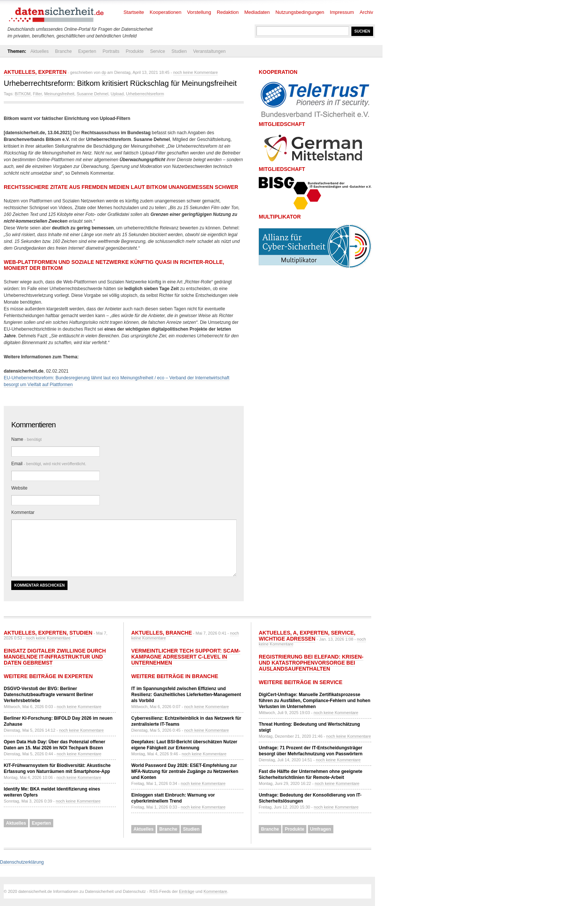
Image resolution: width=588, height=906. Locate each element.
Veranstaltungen (209, 51)
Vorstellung (199, 12)
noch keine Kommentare (195, 72)
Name (26, 439)
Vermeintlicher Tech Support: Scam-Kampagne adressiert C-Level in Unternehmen (185, 657)
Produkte (135, 51)
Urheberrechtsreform (145, 93)
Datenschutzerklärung (22, 862)
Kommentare (215, 891)
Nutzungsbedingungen (299, 12)
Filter (37, 93)
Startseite (133, 12)
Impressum (342, 12)
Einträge (186, 891)
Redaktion (228, 12)
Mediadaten (257, 12)
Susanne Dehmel (92, 93)
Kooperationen (166, 12)
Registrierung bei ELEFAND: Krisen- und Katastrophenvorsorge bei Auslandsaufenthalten (311, 663)
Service (157, 51)
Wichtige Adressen (287, 639)
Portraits (110, 51)
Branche (63, 51)
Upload (117, 93)
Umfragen (320, 829)
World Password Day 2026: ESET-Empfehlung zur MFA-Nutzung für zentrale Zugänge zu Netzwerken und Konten (184, 771)
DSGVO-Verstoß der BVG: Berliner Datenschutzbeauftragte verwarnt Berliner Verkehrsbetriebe (48, 694)
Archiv (366, 12)
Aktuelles (39, 51)
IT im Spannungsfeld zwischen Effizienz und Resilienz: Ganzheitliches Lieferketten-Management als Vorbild (186, 694)
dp (104, 72)
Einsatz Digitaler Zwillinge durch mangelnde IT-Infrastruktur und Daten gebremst (55, 657)
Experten (87, 51)
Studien (179, 51)
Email (48, 463)
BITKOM (22, 93)
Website (19, 488)
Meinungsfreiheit (59, 93)
